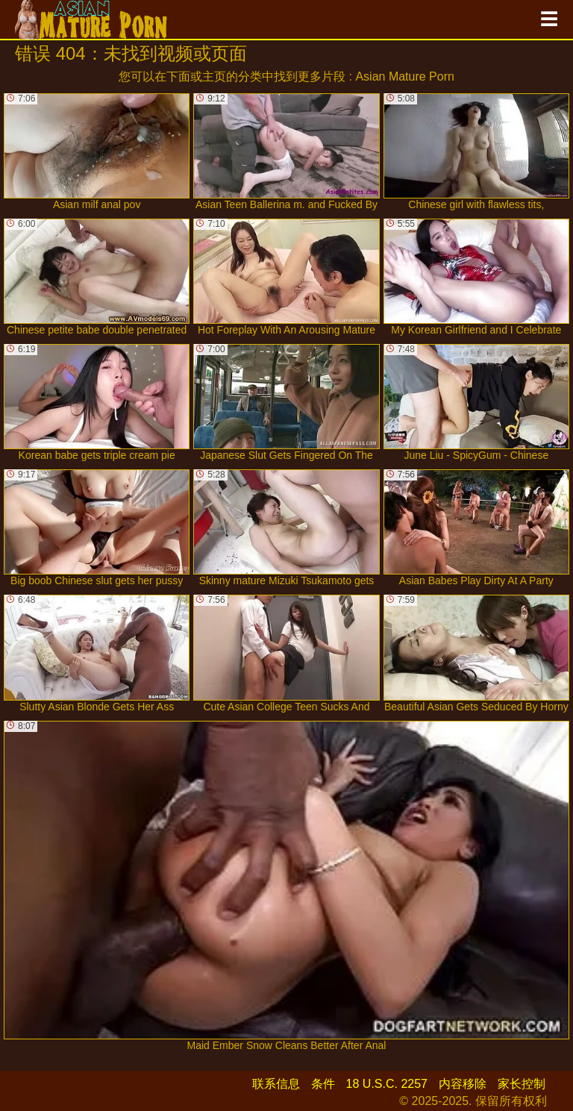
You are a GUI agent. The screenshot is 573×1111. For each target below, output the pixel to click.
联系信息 (276, 1083)
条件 (323, 1083)
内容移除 (462, 1083)
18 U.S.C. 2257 (387, 1083)
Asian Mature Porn (404, 76)
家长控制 (521, 1083)
